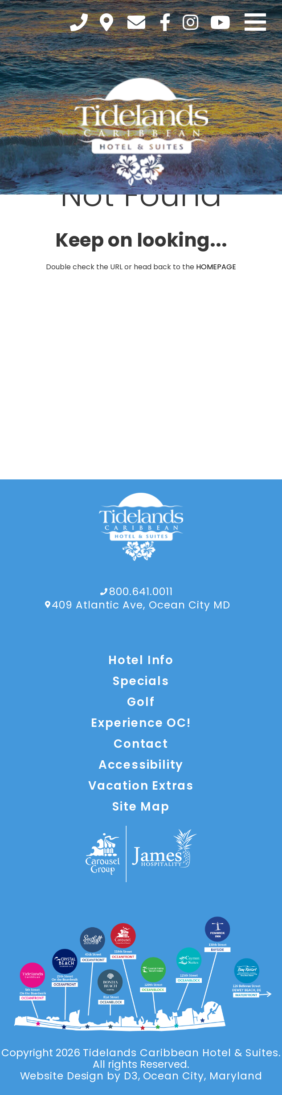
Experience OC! (141, 723)
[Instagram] (190, 22)
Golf (141, 702)
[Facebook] (165, 22)
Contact (141, 744)
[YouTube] (220, 22)
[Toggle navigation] (255, 22)
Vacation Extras (141, 786)
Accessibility (141, 765)
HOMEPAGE (216, 267)
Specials (141, 681)
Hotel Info (141, 660)
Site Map (140, 807)
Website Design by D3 (79, 1076)
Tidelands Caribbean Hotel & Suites (180, 1053)
